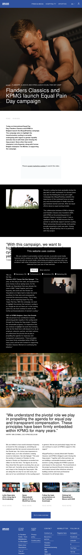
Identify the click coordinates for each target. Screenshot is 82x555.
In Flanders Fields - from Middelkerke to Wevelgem (22, 538)
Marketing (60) (61, 274)
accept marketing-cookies (37, 166)
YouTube (73, 548)
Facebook (73, 537)
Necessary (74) (20, 274)
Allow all (34, 270)
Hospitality (51, 4)
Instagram (73, 533)
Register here (62, 533)
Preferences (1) (34, 274)
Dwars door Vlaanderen (22, 546)
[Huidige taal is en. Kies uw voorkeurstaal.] (73, 4)
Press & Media (37, 4)
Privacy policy (33, 536)
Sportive (62, 4)
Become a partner (47, 538)
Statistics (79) (48, 274)
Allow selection (45, 270)
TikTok (72, 552)
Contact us (48, 533)
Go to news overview (41, 515)
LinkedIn (73, 541)
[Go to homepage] (5, 4)
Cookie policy (36, 541)
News (8, 85)
